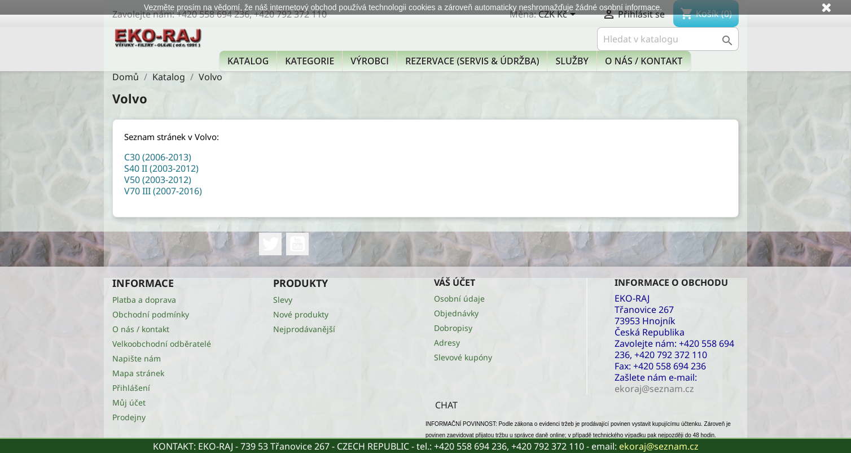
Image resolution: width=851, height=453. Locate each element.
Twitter (270, 244)
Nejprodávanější (304, 329)
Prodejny (129, 417)
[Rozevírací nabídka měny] (559, 15)
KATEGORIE (309, 61)
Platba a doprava (144, 299)
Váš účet (454, 282)
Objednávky (456, 313)
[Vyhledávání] (668, 39)
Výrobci (369, 61)
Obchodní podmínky (150, 314)
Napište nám (136, 358)
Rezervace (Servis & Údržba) (472, 61)
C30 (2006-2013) (157, 157)
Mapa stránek (138, 373)
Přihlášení (131, 387)
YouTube (297, 244)
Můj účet (129, 402)
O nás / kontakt (643, 61)
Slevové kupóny (463, 357)
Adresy (447, 342)
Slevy (282, 299)
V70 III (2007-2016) (163, 191)
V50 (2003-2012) (157, 179)
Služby (572, 61)
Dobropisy (453, 328)
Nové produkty (300, 314)
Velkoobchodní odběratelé (161, 343)
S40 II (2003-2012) (161, 168)
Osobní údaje (459, 298)
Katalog (248, 61)
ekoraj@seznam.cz (659, 446)
